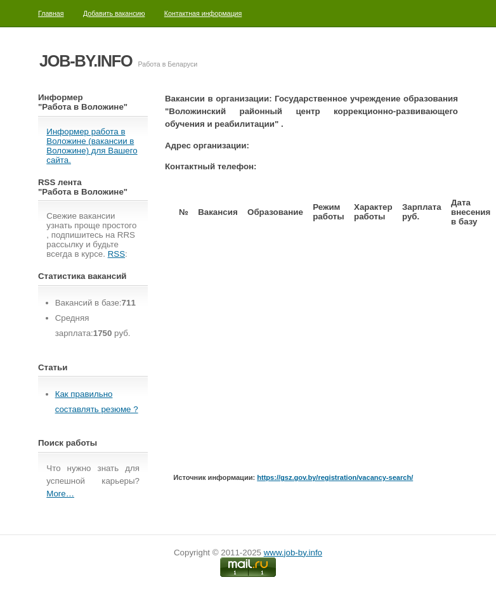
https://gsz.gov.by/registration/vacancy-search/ (335, 477)
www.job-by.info (293, 552)
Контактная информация (203, 13)
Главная (51, 13)
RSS (116, 254)
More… (60, 493)
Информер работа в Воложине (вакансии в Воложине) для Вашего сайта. (91, 146)
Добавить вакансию (114, 13)
